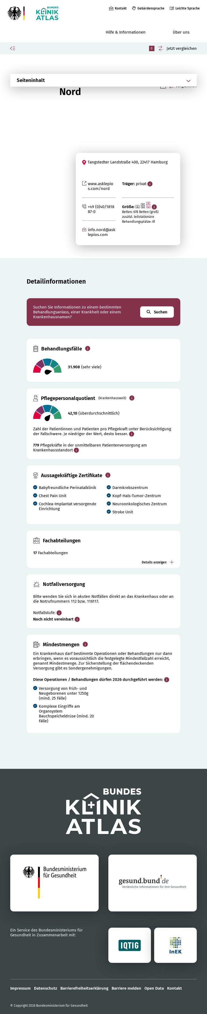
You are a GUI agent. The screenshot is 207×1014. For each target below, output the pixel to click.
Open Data (154, 988)
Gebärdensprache (150, 8)
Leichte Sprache (187, 8)
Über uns (181, 32)
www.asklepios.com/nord (100, 186)
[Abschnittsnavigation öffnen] (97, 80)
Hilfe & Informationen (126, 32)
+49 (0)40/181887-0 (101, 209)
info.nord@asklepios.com (101, 232)
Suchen (157, 312)
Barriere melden (126, 988)
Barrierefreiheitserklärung (84, 988)
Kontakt (121, 8)
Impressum (20, 988)
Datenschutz (45, 988)
